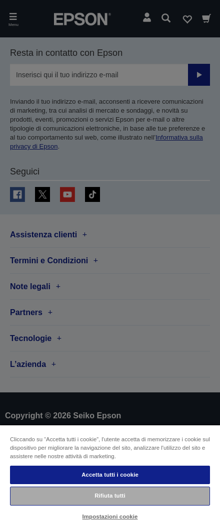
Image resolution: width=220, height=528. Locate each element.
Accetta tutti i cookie (110, 475)
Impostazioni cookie (110, 517)
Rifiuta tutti (110, 496)
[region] (110, 476)
